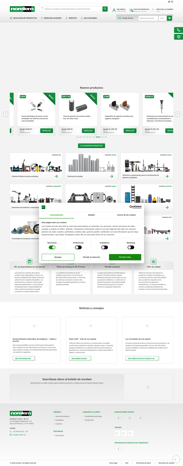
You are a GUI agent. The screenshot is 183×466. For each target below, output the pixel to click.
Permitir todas (125, 257)
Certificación (89, 420)
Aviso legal (113, 463)
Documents (59, 435)
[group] (29, 114)
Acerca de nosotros (62, 416)
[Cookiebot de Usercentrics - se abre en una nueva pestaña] (131, 207)
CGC (126, 463)
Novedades (59, 420)
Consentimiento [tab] (56, 215)
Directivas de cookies (166, 463)
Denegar (57, 257)
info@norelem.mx (18, 435)
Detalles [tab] (91, 215)
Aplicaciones (89, 18)
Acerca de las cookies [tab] (126, 215)
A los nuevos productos (91, 146)
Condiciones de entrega (93, 416)
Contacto (58, 424)
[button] (5, 114)
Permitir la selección (91, 257)
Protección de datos (143, 463)
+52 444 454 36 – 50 (19, 431)
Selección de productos (23, 18)
